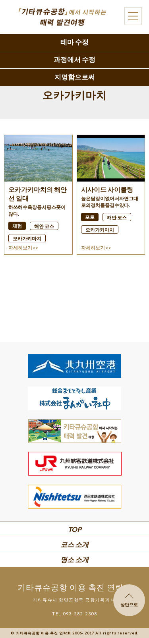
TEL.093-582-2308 (74, 613)
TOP (74, 529)
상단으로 (129, 600)
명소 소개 (74, 559)
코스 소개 (74, 544)
